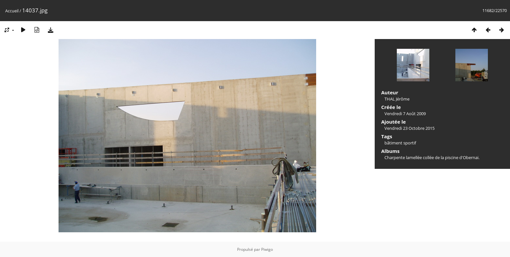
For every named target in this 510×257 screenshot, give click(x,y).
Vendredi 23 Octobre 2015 (409, 128)
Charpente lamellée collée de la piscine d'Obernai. (431, 157)
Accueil (12, 11)
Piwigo (267, 249)
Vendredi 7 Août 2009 (405, 113)
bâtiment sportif (400, 143)
